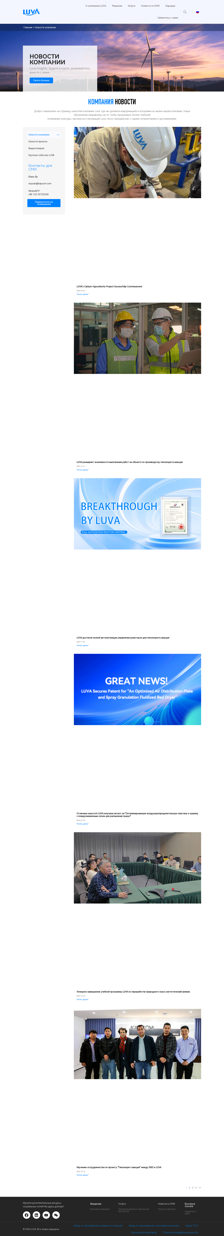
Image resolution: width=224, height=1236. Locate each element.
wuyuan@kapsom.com (39, 183)
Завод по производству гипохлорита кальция (154, 1225)
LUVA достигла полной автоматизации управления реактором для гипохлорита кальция (123, 637)
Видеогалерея (36, 148)
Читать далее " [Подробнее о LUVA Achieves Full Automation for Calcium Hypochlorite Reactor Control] (83, 645)
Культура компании (99, 1209)
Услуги (131, 5)
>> (200, 1188)
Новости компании (38, 134)
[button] (185, 12)
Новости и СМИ (150, 5)
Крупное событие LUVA (41, 155)
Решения (117, 5)
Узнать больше (41, 80)
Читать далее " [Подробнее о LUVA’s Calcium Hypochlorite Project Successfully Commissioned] (83, 294)
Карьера (170, 5)
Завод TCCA (191, 1225)
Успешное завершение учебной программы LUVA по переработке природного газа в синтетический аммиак (133, 991)
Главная (27, 27)
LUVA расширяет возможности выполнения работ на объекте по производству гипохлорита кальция (130, 462)
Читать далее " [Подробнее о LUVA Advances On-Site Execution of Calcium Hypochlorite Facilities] (83, 470)
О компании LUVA (96, 5)
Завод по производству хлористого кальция (98, 1225)
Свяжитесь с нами (167, 17)
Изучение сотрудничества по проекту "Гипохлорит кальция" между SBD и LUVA (119, 1167)
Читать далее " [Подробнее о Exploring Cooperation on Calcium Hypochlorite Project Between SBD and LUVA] (83, 1175)
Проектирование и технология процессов (133, 1210)
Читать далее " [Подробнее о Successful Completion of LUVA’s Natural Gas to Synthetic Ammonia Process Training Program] (83, 999)
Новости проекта (37, 141)
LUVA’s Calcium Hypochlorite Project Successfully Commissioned (109, 286)
